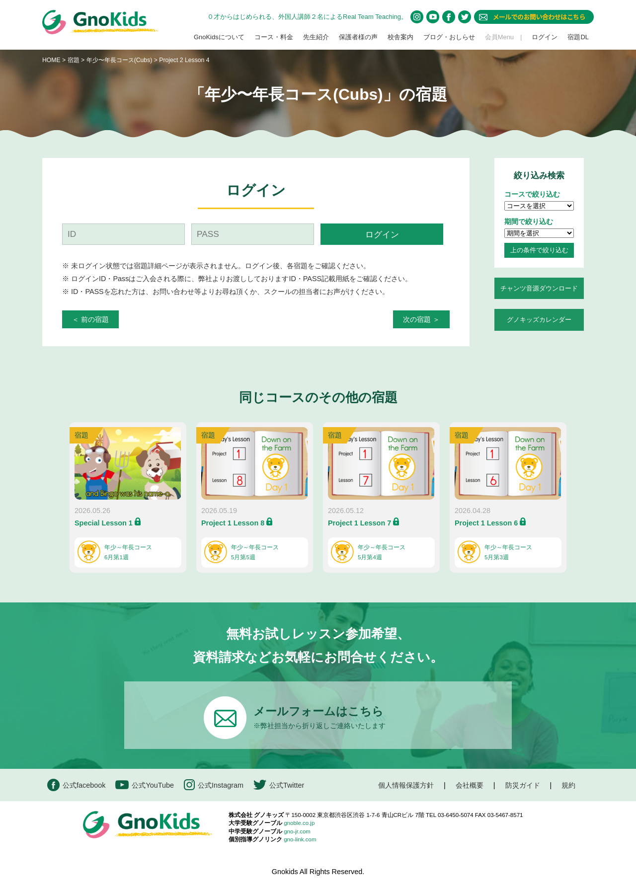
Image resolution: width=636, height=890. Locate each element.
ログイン (544, 37)
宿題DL (578, 37)
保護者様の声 (358, 37)
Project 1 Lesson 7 (359, 523)
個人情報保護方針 (406, 785)
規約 (568, 785)
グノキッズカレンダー (539, 319)
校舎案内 (400, 37)
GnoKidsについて (219, 37)
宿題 (74, 60)
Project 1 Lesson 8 (232, 523)
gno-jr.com (297, 831)
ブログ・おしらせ (449, 37)
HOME (51, 60)
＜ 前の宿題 (90, 319)
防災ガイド (522, 785)
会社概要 (469, 785)
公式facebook (76, 785)
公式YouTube (144, 785)
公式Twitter (278, 785)
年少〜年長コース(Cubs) (120, 60)
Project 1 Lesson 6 (486, 523)
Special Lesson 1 (104, 523)
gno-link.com (300, 839)
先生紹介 (316, 37)
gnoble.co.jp (299, 823)
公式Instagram (213, 785)
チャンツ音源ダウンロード (539, 288)
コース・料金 (273, 37)
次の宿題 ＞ (421, 319)
